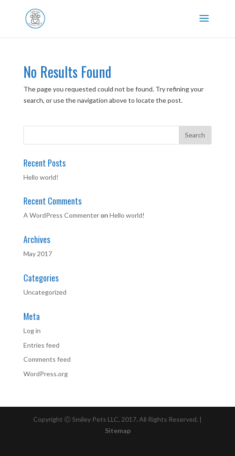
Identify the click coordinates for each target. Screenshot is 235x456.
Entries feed (41, 345)
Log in (32, 330)
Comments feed (47, 359)
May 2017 (37, 254)
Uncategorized (44, 292)
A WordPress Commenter (61, 215)
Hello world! (41, 177)
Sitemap (118, 430)
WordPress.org (45, 374)
